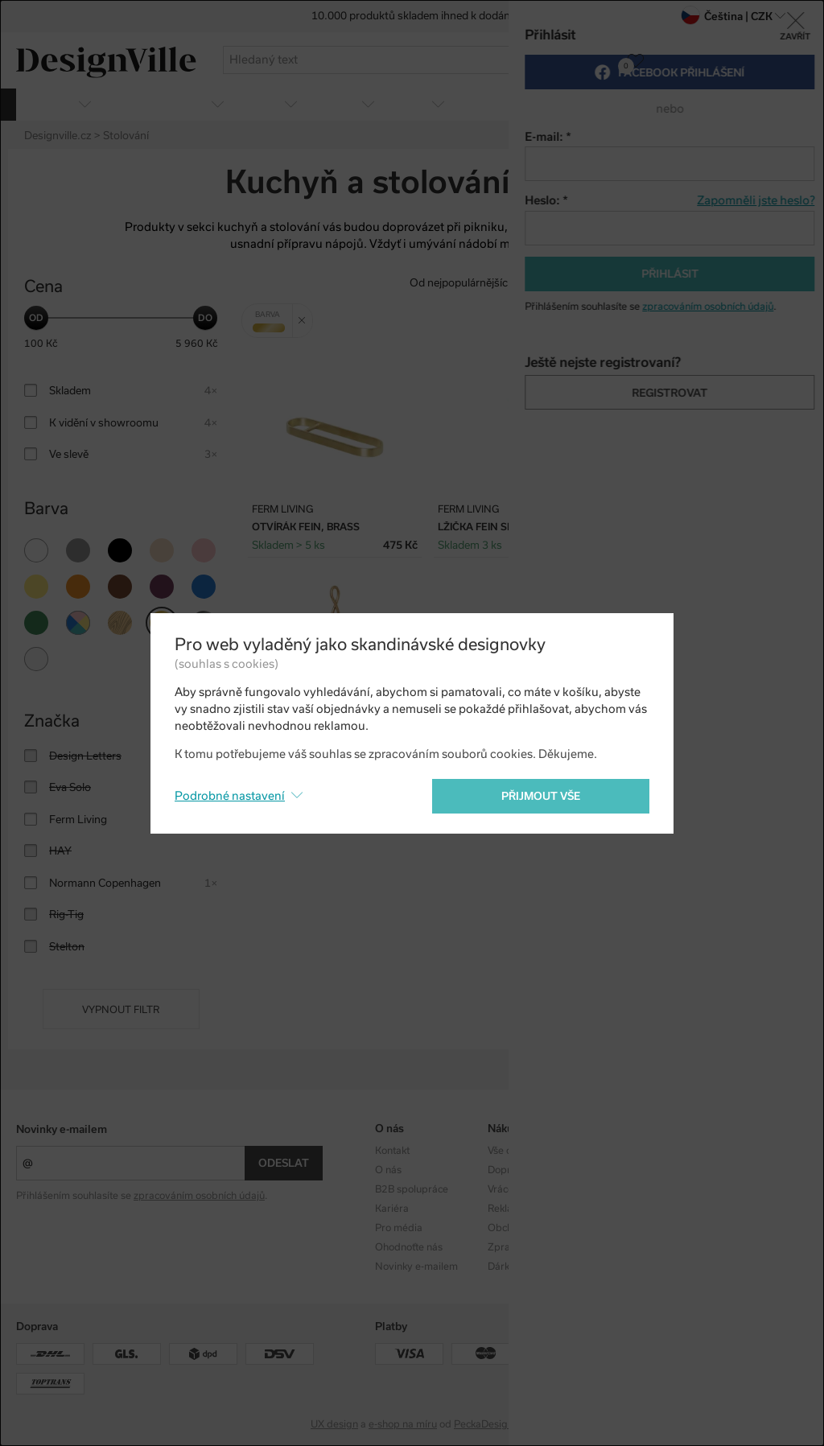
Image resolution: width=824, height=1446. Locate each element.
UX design (334, 1424)
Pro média (398, 1228)
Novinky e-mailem (61, 1129)
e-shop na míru (403, 1424)
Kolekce (617, 1150)
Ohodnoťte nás (409, 1247)
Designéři (621, 1170)
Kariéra (392, 1208)
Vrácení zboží (518, 1189)
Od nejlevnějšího (570, 283)
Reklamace (513, 1208)
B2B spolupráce (411, 1189)
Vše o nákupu (518, 1150)
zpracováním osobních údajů (199, 1195)
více (788, 103)
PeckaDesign (483, 1424)
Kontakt (392, 1150)
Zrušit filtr (305, 314)
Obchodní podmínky (534, 1228)
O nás (388, 1170)
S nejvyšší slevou (758, 283)
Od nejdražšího (664, 283)
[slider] (36, 318)
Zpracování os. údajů (535, 1247)
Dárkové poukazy (527, 1266)
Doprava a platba (528, 1170)
